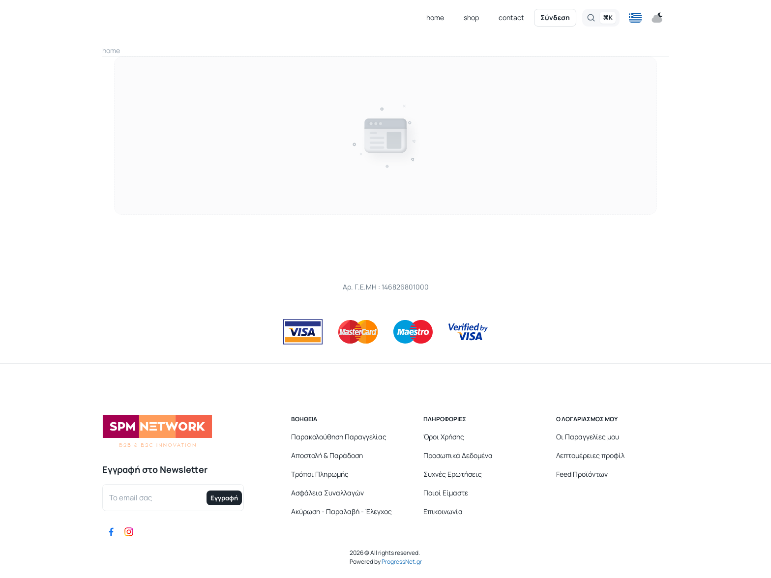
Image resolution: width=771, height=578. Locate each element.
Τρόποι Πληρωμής (320, 474)
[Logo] (157, 18)
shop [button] (471, 17)
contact (511, 17)
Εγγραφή (224, 498)
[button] (635, 18)
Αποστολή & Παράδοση (327, 455)
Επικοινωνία (443, 511)
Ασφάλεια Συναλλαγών (327, 492)
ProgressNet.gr (401, 561)
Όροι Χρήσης (443, 436)
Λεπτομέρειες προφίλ (590, 455)
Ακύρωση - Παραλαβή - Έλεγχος (341, 511)
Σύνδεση (555, 17)
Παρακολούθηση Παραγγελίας (338, 436)
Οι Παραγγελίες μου (587, 436)
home (435, 17)
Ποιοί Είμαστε (445, 492)
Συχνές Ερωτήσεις (452, 474)
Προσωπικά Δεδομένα (458, 455)
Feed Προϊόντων (582, 474)
